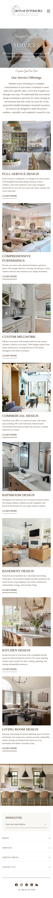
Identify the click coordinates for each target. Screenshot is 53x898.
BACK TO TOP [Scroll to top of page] (26, 890)
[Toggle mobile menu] (48, 11)
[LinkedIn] (31, 884)
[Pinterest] (26, 884)
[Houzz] (36, 884)
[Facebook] (16, 884)
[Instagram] (21, 884)
